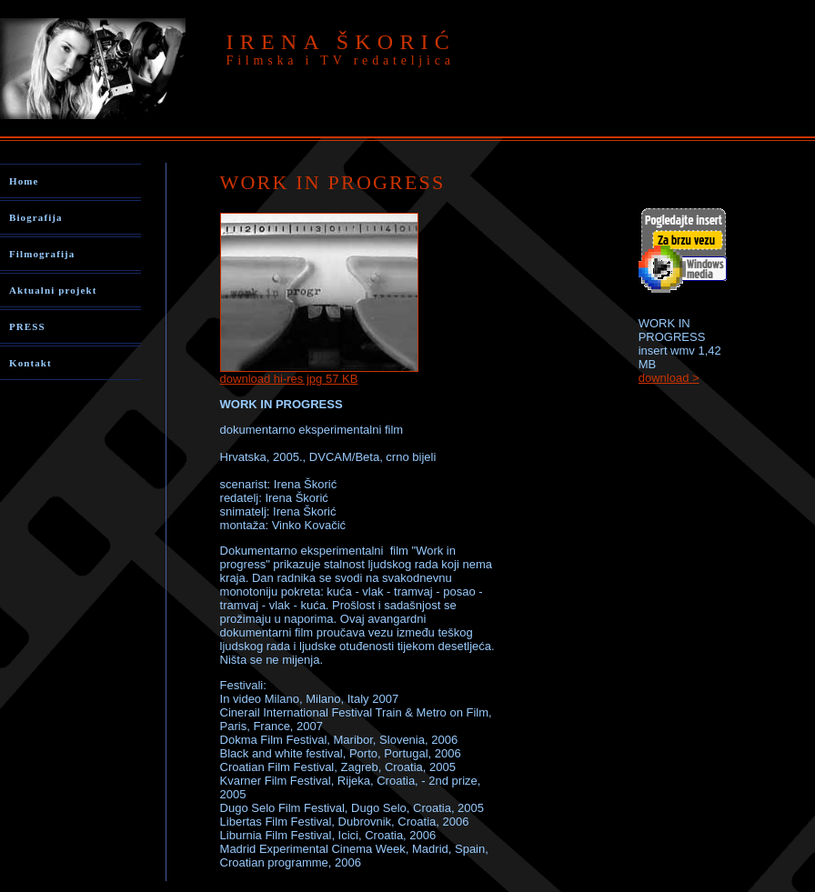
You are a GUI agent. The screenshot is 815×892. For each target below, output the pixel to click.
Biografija (36, 217)
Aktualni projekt (53, 290)
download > (669, 378)
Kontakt (30, 362)
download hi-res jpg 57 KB (289, 379)
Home (24, 180)
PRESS (27, 326)
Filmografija (42, 253)
